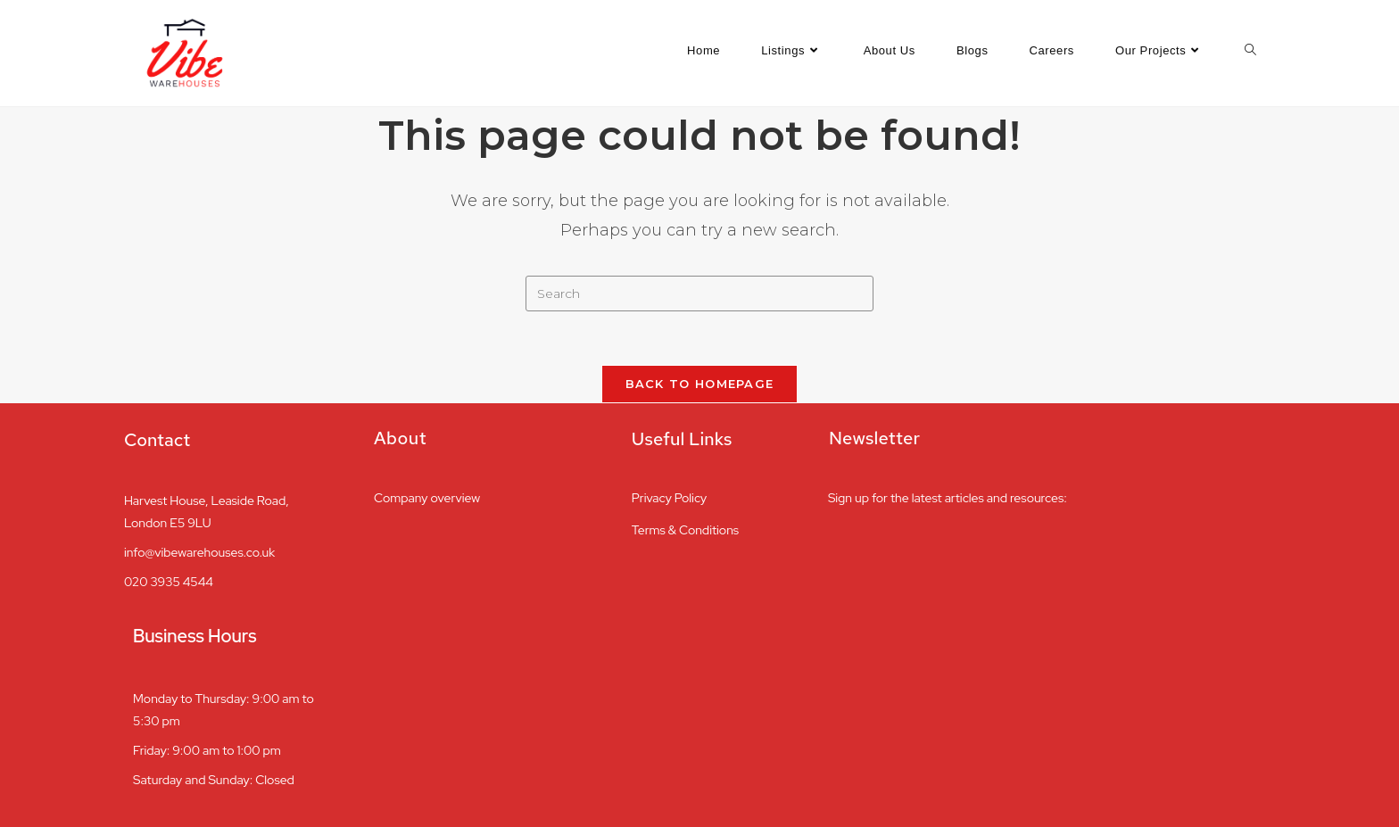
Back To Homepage (699, 383)
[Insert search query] (699, 293)
